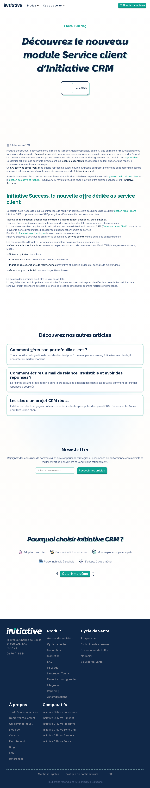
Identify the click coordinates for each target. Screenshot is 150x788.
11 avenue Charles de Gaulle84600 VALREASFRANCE (23, 643)
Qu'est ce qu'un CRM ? (115, 226)
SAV (49, 661)
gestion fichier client (125, 210)
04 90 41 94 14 (15, 653)
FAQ (11, 753)
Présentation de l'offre (94, 650)
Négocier (86, 656)
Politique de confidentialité (81, 774)
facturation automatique (32, 233)
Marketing (53, 656)
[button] (33, 5)
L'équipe (14, 729)
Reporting (53, 691)
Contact (14, 735)
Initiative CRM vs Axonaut (58, 735)
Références (16, 758)
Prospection (88, 638)
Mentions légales (48, 774)
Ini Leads (52, 667)
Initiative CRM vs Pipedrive (59, 723)
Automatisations (57, 696)
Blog (12, 747)
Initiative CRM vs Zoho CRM (59, 729)
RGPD (108, 774)
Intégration (53, 685)
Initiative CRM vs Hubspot (58, 718)
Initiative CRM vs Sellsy (57, 741)
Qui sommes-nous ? (21, 723)
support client (131, 157)
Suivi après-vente (92, 661)
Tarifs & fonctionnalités (23, 712)
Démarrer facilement (22, 718)
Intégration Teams (58, 673)
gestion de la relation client (123, 176)
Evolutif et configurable (61, 679)
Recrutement (17, 741)
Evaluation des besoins (95, 644)
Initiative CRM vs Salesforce (60, 712)
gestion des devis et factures (25, 179)
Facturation (54, 650)
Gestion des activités (60, 638)
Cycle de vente (56, 644)
